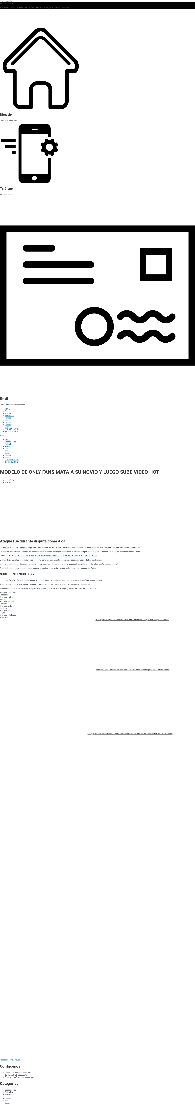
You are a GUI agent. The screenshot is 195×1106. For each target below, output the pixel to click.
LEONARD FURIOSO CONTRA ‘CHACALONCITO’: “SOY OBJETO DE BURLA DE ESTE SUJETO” (55, 556)
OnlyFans (23, 547)
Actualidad (9, 416)
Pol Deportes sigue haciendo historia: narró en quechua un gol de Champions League (132, 619)
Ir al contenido (6, 1)
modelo (6, 547)
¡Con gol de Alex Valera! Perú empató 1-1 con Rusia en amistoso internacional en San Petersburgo (129, 733)
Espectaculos (10, 411)
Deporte (8, 422)
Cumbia (8, 424)
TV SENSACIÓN (11, 431)
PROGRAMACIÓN (12, 429)
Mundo (8, 420)
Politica (8, 418)
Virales (8, 427)
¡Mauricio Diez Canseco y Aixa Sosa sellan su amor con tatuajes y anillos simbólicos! (133, 670)
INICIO (7, 409)
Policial (8, 413)
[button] (97, 435)
